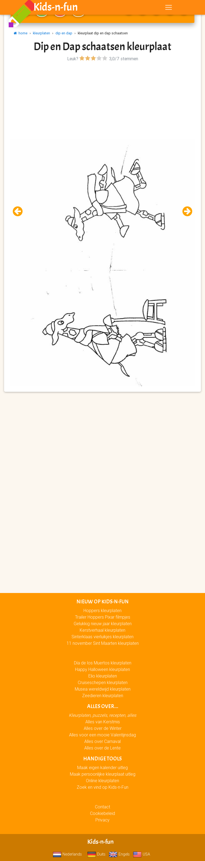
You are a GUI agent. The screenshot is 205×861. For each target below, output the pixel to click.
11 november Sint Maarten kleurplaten (103, 643)
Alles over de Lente (102, 748)
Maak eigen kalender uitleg (102, 767)
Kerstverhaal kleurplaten (102, 630)
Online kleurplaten (102, 780)
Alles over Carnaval (102, 741)
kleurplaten (41, 33)
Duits (96, 854)
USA (141, 854)
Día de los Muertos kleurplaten (102, 663)
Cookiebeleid (102, 813)
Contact (102, 806)
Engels (119, 854)
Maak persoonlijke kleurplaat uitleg (102, 774)
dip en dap (63, 33)
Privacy (102, 820)
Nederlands (67, 854)
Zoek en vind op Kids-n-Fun (102, 787)
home (20, 33)
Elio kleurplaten (102, 676)
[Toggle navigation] (168, 8)
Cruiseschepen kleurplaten (103, 682)
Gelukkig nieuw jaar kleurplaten (103, 623)
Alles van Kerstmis (102, 721)
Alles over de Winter (103, 728)
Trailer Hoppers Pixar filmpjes (102, 617)
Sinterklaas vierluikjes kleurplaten (102, 636)
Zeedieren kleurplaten (102, 695)
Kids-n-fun (55, 8)
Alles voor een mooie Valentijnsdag (102, 734)
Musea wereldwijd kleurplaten (103, 689)
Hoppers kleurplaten (102, 610)
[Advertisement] (102, 101)
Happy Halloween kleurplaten (102, 669)
